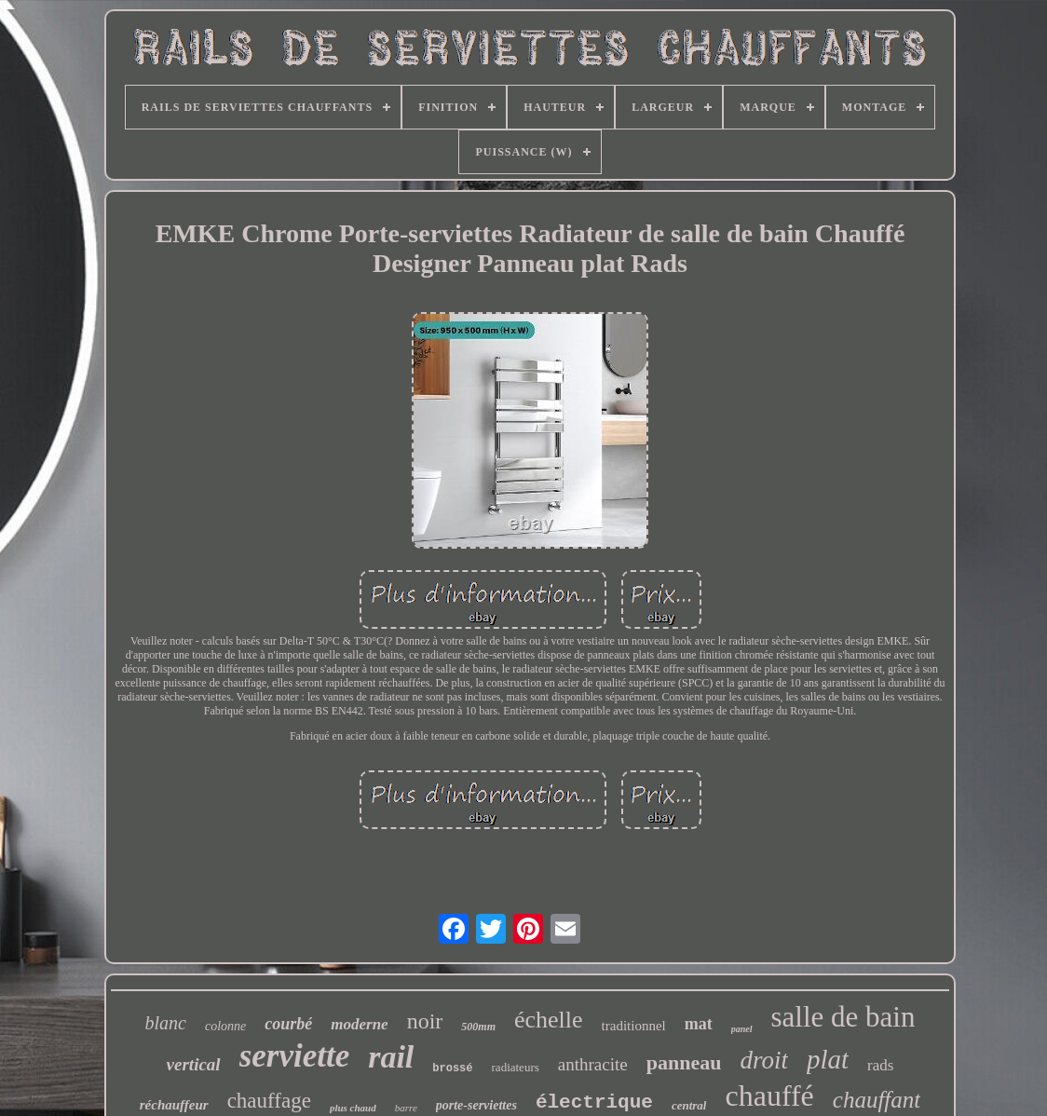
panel (742, 1029)
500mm (478, 1026)
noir (425, 1021)
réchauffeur (174, 1104)
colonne (225, 1026)
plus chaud (353, 1107)
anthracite (593, 1064)
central (689, 1105)
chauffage (269, 1100)
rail (391, 1057)
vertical (194, 1064)
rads (880, 1065)
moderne (359, 1024)
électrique (594, 1102)
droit (764, 1060)
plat (828, 1059)
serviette (294, 1056)
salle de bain (843, 1016)
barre (406, 1107)
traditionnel (634, 1025)
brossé (452, 1068)
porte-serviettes (476, 1105)
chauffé (769, 1095)
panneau (684, 1062)
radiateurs (515, 1067)
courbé (288, 1023)
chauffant (876, 1099)
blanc (165, 1023)
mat (699, 1023)
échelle (548, 1019)
